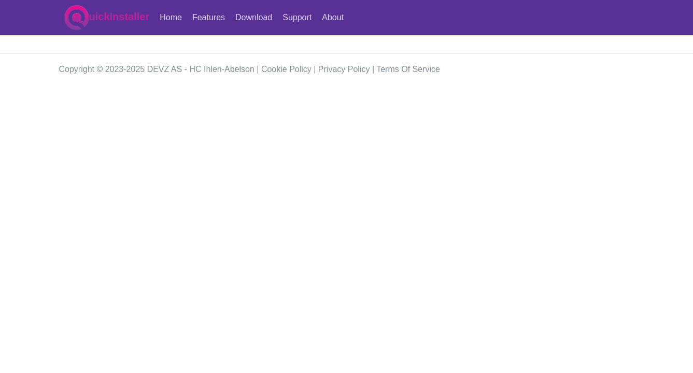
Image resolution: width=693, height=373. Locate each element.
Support (297, 17)
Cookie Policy (286, 69)
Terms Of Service (408, 69)
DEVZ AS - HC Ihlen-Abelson (200, 69)
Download (253, 17)
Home (171, 17)
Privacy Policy (344, 69)
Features (208, 17)
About (333, 17)
